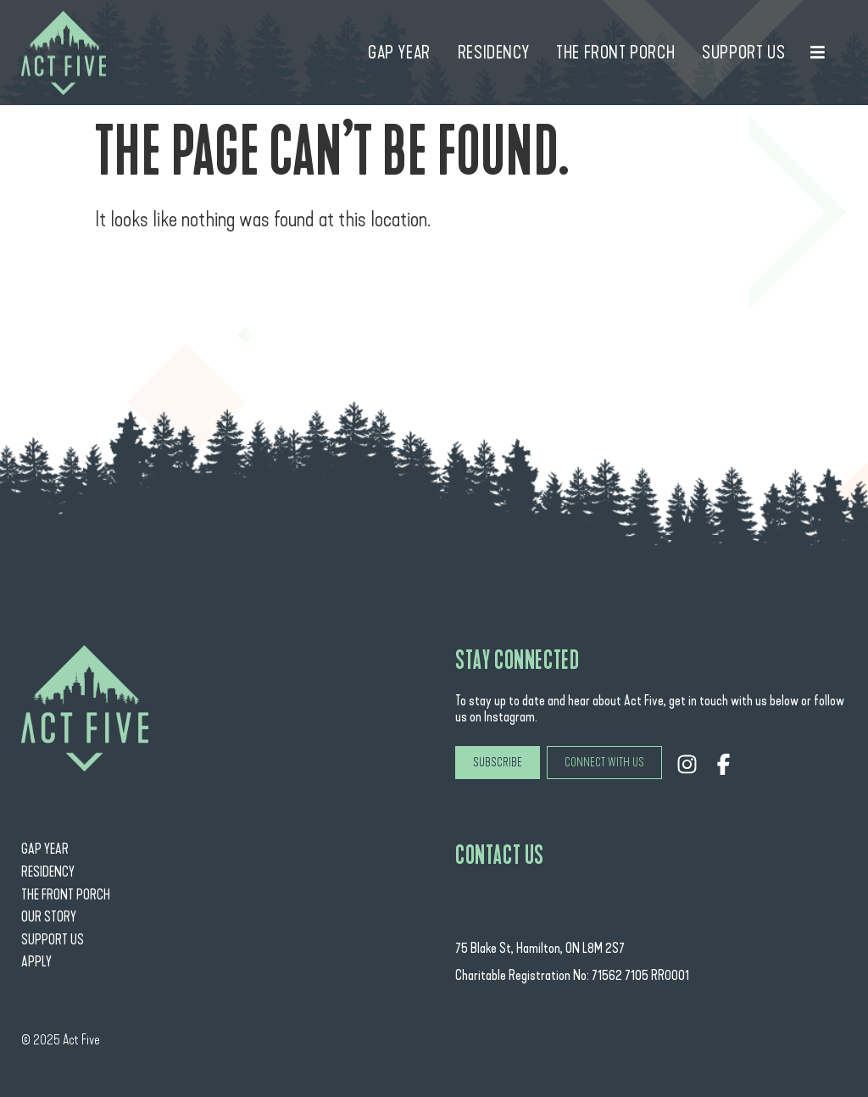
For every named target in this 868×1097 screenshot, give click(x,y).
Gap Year (45, 849)
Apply (36, 962)
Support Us (52, 940)
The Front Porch (65, 895)
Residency (48, 872)
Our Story (48, 917)
